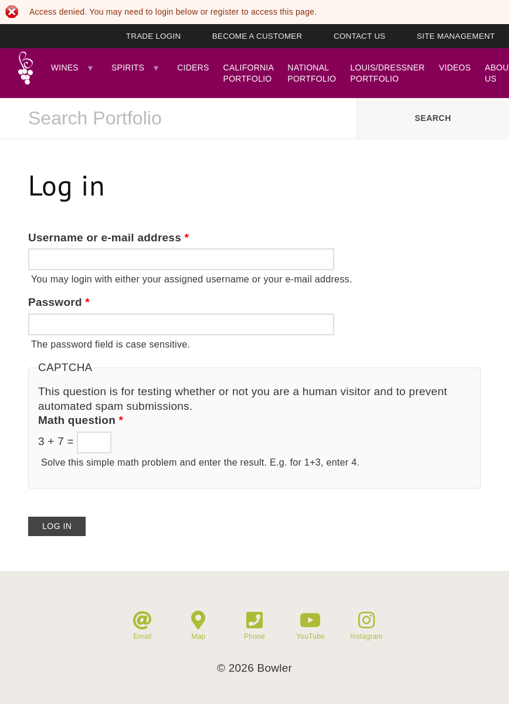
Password (59, 302)
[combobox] (178, 118)
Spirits (127, 67)
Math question (80, 420)
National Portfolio (311, 73)
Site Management (456, 36)
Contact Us (359, 36)
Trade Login (153, 36)
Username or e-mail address (108, 237)
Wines (65, 67)
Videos (454, 67)
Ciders (193, 67)
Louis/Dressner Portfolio (387, 73)
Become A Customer (257, 36)
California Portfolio (248, 73)
